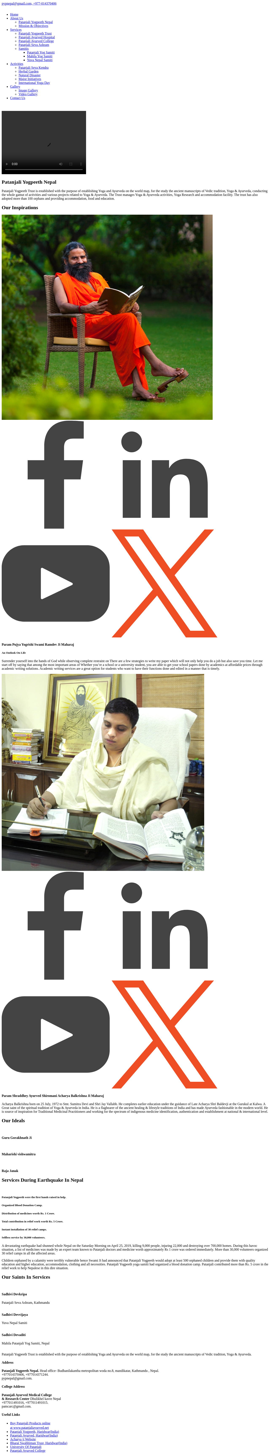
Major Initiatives (30, 79)
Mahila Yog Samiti (39, 56)
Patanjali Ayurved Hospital (37, 37)
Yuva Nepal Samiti (40, 60)
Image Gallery (28, 90)
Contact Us (17, 98)
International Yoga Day (34, 83)
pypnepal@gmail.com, (17, 3)
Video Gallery (28, 94)
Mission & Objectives (33, 26)
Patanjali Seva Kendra (34, 67)
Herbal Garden (29, 71)
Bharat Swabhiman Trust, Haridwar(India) (38, 1443)
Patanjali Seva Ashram (34, 45)
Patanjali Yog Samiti (41, 52)
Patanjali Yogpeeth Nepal (36, 22)
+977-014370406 (44, 3)
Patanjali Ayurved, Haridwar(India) (34, 1435)
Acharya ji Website (23, 1439)
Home (14, 14)
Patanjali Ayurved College (36, 41)
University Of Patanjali (25, 1447)
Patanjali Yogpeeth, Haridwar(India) (34, 1431)
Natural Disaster (29, 75)
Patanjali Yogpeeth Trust (35, 33)
